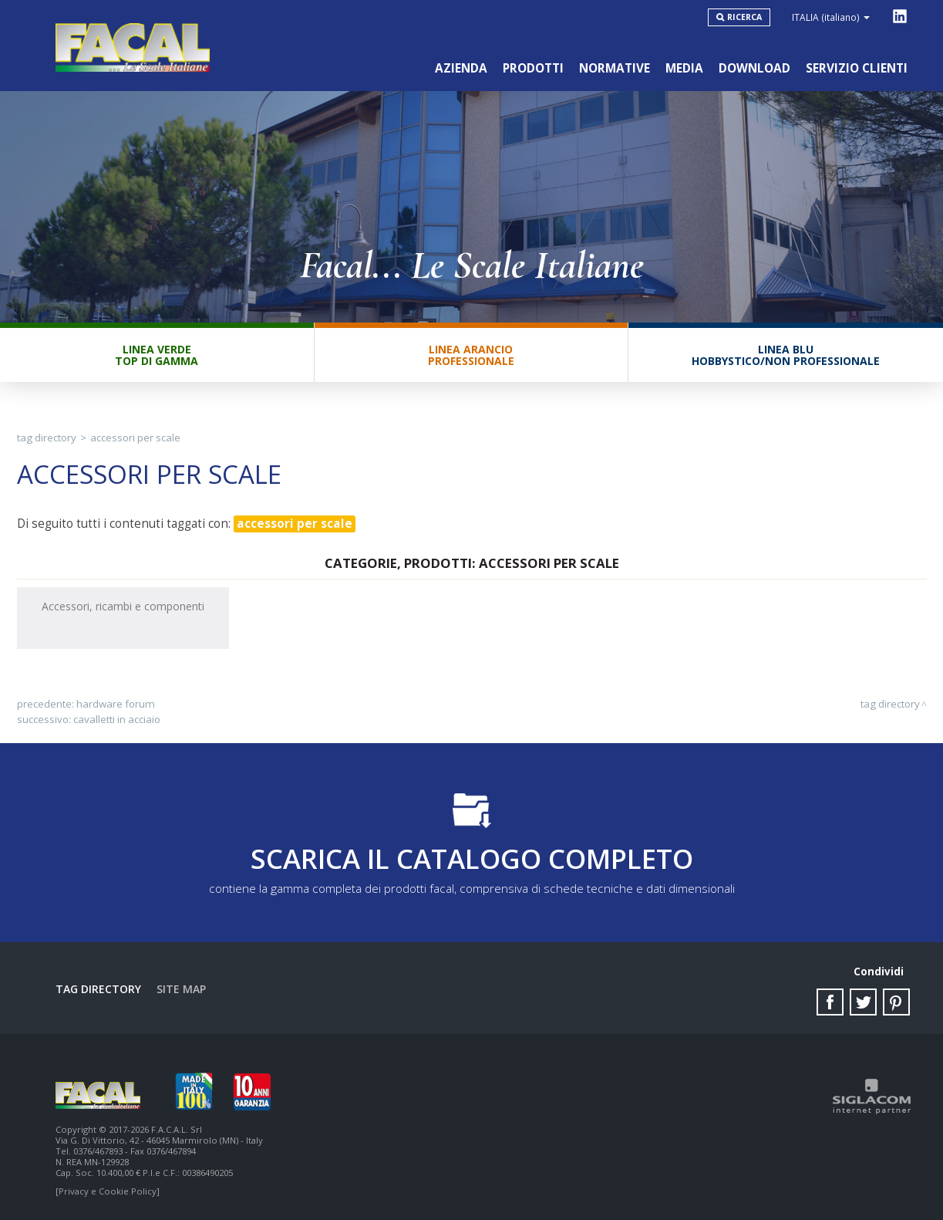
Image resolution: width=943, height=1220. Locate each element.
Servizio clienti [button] (857, 68)
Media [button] (684, 68)
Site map (181, 989)
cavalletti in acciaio (116, 719)
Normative (614, 68)
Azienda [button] (461, 68)
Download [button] (754, 68)
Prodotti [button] (533, 68)
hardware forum (115, 704)
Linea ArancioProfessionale (471, 355)
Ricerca (744, 17)
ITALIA (831, 17)
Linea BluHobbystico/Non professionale (786, 355)
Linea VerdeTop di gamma (156, 355)
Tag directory (46, 437)
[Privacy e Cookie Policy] (108, 1191)
